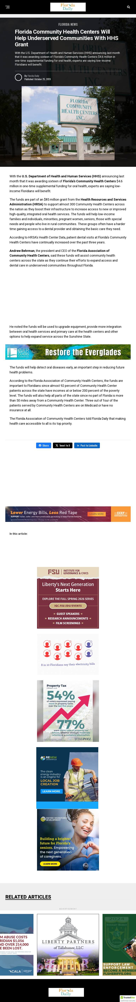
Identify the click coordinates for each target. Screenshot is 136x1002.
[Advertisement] (68, 296)
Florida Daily (33, 75)
